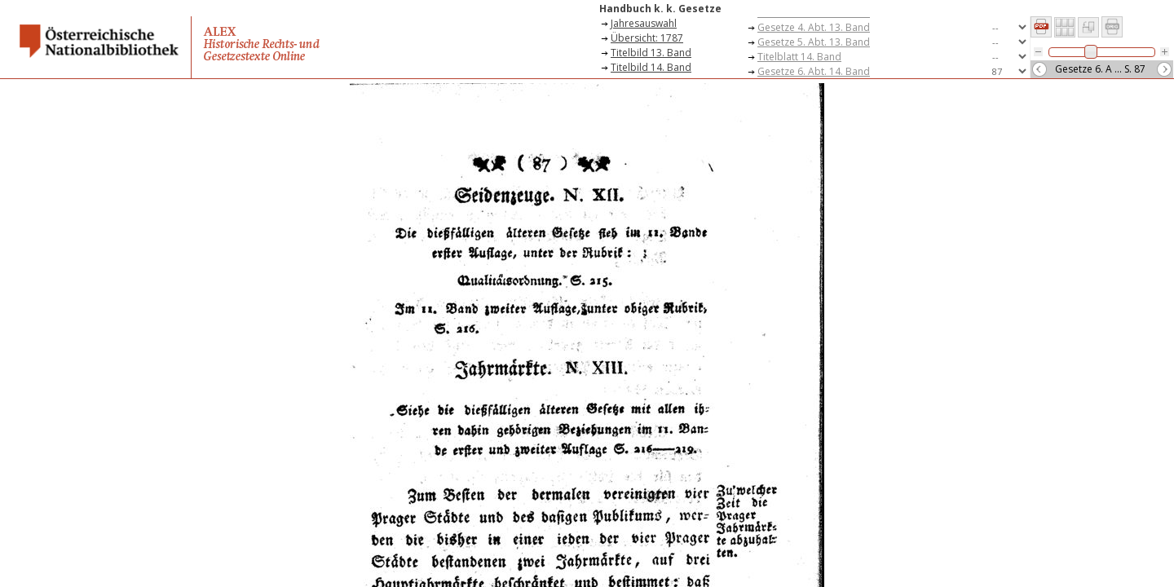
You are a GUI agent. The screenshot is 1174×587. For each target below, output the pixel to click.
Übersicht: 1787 (647, 38)
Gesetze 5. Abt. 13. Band (813, 42)
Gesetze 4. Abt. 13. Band (813, 27)
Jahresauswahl (644, 23)
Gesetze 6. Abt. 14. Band (813, 71)
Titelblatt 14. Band (799, 57)
